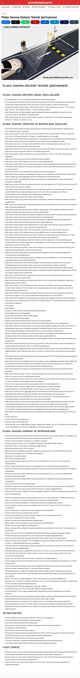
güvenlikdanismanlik (40, 2)
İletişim (26, 7)
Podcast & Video (54, 7)
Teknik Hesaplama (38, 7)
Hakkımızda (16, 7)
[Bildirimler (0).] (77, 2)
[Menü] (2, 2)
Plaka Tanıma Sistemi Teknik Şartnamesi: (29, 17)
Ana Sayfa (5, 7)
